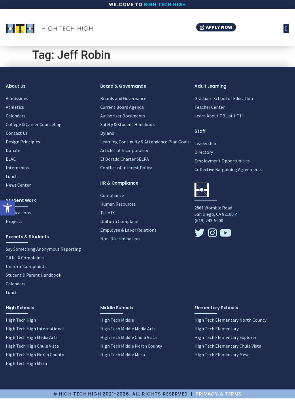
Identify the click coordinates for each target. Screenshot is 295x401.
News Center (18, 187)
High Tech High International (35, 331)
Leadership (205, 146)
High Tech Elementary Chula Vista (227, 348)
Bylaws (107, 135)
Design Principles (23, 144)
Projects (14, 224)
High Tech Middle (117, 322)
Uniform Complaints (26, 269)
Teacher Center (209, 110)
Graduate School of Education (223, 101)
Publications (18, 215)
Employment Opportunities (222, 163)
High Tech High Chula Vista (32, 348)
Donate (13, 153)
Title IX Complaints (25, 260)
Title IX (107, 215)
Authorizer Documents (122, 118)
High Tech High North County (35, 357)
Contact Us (17, 135)
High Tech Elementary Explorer (225, 340)
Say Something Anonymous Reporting (43, 251)
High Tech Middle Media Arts (128, 331)
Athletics (15, 110)
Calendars (15, 118)
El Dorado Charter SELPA (124, 161)
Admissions (17, 101)
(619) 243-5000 (208, 223)
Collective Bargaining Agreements (228, 172)
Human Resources (118, 206)
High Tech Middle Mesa (122, 357)
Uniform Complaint (119, 224)
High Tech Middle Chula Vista (128, 340)
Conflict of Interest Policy (126, 170)
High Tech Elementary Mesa (221, 357)
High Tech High (165, 4)
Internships (17, 170)
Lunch (12, 179)
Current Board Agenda (122, 110)
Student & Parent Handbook (33, 277)
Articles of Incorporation (125, 153)
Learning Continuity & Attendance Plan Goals (145, 144)
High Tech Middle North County (131, 348)
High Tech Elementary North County (230, 322)
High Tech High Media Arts (32, 340)
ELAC (11, 161)
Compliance (112, 198)
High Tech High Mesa (26, 366)
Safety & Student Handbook (127, 127)
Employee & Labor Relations (128, 232)
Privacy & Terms (219, 396)
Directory (203, 155)
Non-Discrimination (120, 241)
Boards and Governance (123, 101)
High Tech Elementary (216, 331)
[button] (7, 208)
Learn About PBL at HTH (218, 118)
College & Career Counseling (34, 127)
